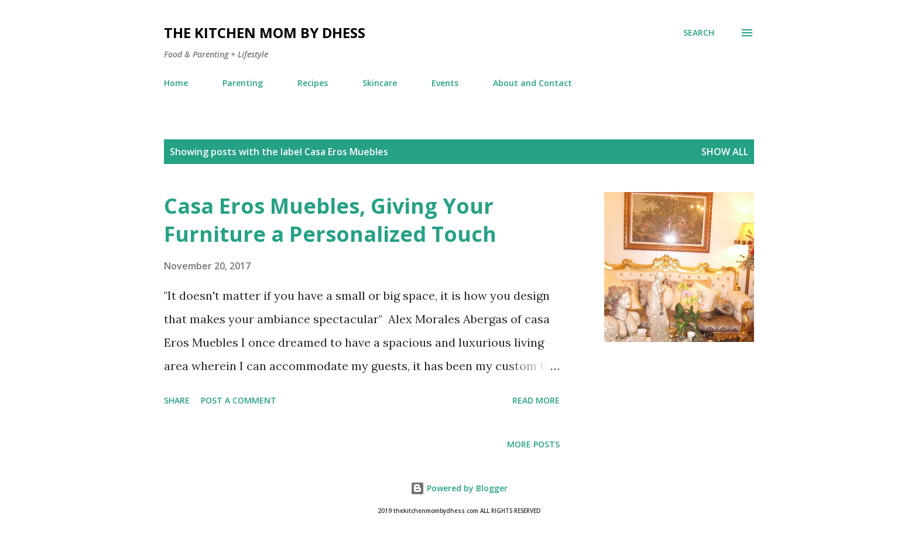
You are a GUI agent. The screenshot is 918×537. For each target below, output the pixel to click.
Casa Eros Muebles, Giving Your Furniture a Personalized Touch (330, 219)
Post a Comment (238, 400)
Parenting (242, 82)
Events (444, 82)
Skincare (379, 82)
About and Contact (532, 82)
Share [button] (177, 400)
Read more (536, 400)
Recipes (312, 82)
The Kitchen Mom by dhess (264, 32)
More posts (533, 444)
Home (176, 82)
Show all (724, 151)
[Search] (698, 33)
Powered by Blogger (459, 488)
